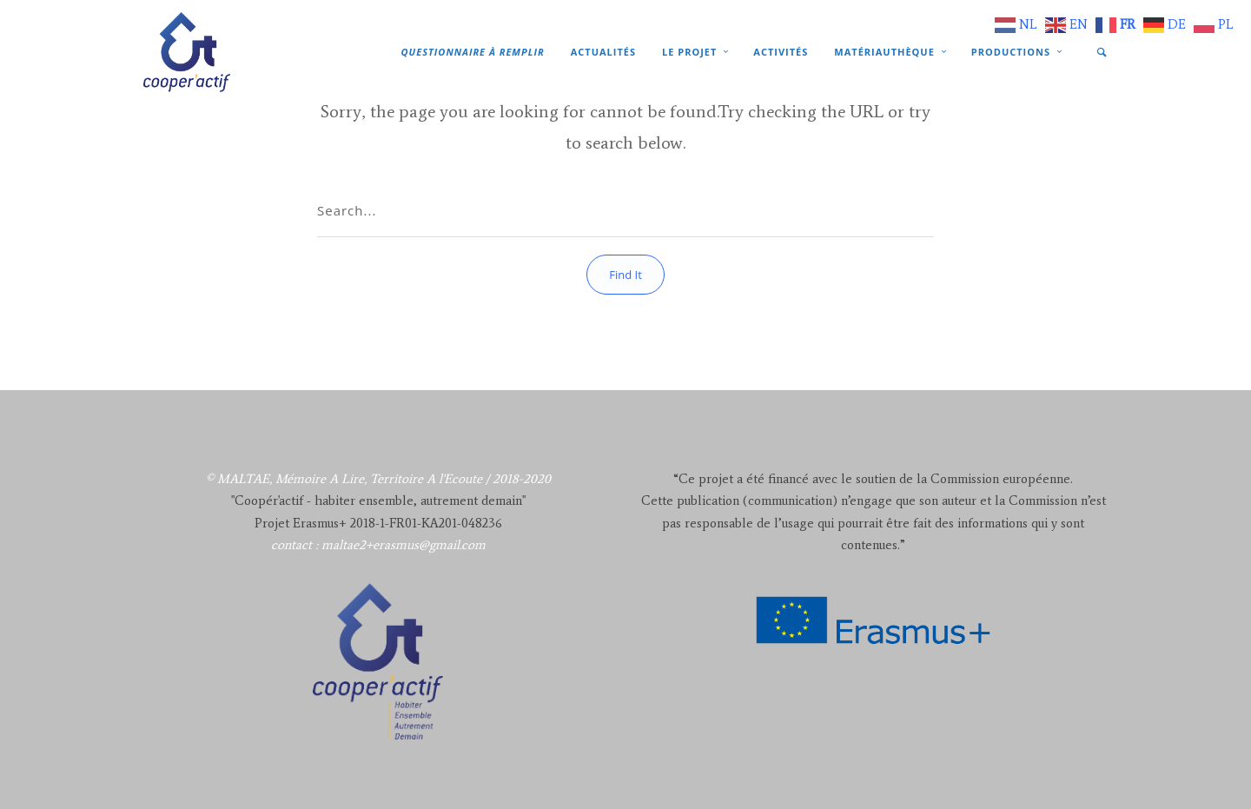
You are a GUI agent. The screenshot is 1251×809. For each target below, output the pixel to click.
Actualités (603, 51)
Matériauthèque (884, 51)
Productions (1010, 51)
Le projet (689, 51)
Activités (780, 51)
